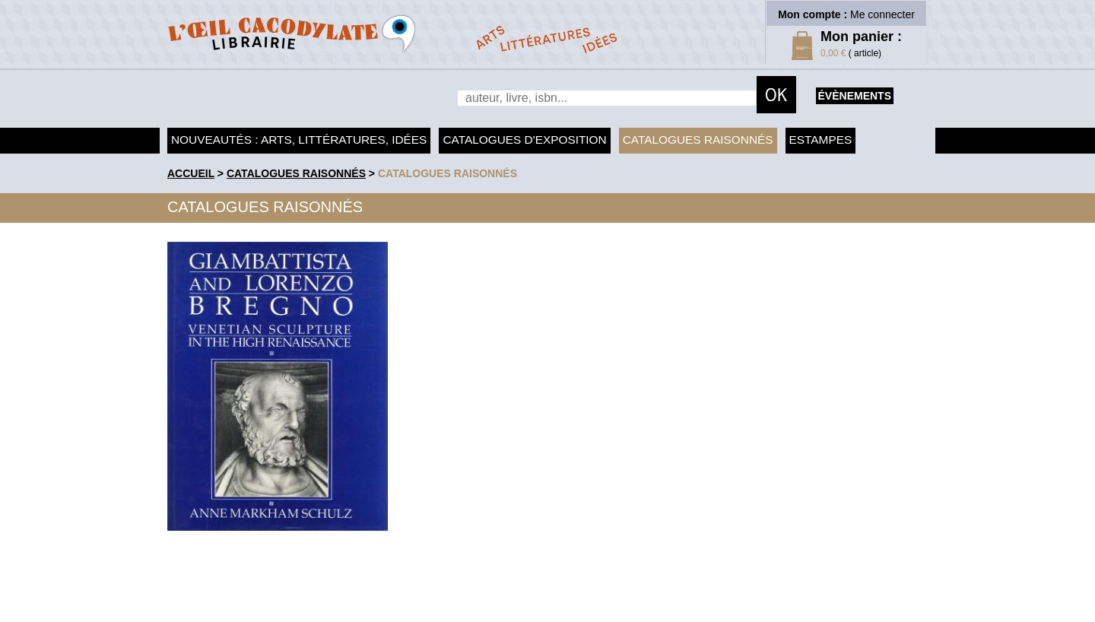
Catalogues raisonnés (698, 139)
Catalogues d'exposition (524, 139)
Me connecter (882, 14)
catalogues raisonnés (447, 173)
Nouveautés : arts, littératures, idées (299, 139)
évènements (854, 96)
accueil (190, 173)
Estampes (820, 139)
